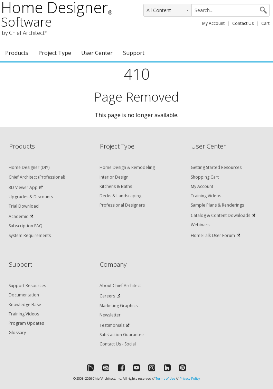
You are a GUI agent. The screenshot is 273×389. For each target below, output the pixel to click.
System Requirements (30, 235)
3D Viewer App (23, 187)
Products (16, 53)
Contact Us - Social (118, 344)
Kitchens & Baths (116, 186)
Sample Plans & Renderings (217, 205)
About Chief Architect (120, 285)
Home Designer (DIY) (29, 167)
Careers (107, 296)
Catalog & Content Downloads (220, 215)
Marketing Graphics (119, 306)
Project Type (54, 53)
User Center (97, 53)
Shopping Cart (205, 177)
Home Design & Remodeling (127, 167)
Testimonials (112, 325)
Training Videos (206, 196)
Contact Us (243, 23)
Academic (18, 216)
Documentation (24, 295)
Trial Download (24, 206)
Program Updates (26, 323)
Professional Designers (122, 205)
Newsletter (110, 315)
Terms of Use (165, 378)
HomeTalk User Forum (213, 235)
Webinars (200, 225)
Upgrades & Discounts (31, 197)
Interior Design (114, 177)
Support (133, 53)
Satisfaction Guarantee (122, 335)
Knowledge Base (25, 304)
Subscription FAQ (26, 226)
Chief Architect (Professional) (37, 177)
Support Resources (27, 285)
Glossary (17, 332)
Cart (265, 23)
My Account (213, 23)
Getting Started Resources (216, 167)
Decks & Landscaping (120, 196)
